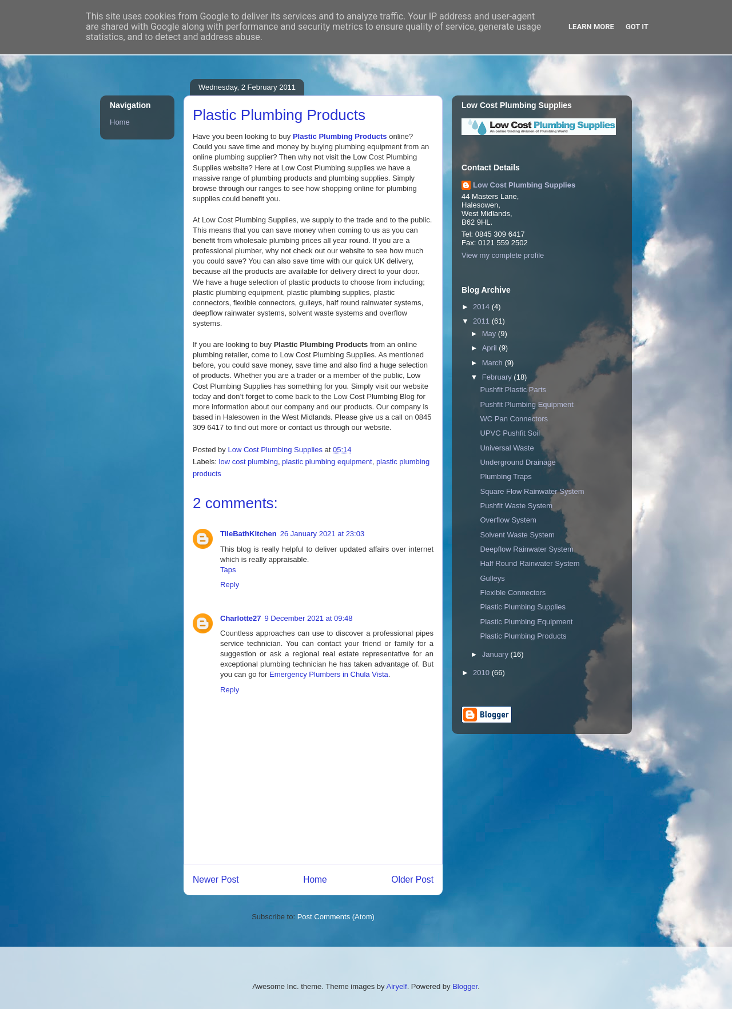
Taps (228, 569)
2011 (482, 321)
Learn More (591, 26)
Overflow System (508, 520)
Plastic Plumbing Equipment (526, 621)
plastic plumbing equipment (327, 461)
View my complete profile (503, 255)
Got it (637, 26)
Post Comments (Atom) (336, 916)
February (498, 377)
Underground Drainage (517, 462)
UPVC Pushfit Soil (510, 433)
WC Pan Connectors (514, 418)
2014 (482, 306)
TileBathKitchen (248, 533)
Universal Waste (507, 448)
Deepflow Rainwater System (526, 549)
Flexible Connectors (513, 592)
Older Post (412, 879)
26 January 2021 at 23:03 (322, 533)
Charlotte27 (240, 618)
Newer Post (216, 879)
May (490, 333)
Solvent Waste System (517, 535)
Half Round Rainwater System (529, 563)
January (496, 654)
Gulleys (492, 578)
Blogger (465, 986)
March (493, 362)
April (490, 348)
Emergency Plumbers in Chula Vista (328, 674)
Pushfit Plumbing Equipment (526, 404)
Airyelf (397, 986)
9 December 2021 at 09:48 (309, 618)
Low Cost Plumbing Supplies (524, 185)
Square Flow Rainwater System (532, 491)
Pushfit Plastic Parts (513, 389)
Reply (229, 584)
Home (315, 879)
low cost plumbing (248, 461)
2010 (482, 672)
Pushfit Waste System (516, 505)
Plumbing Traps (505, 476)
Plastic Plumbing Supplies (523, 607)
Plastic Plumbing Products (340, 136)
